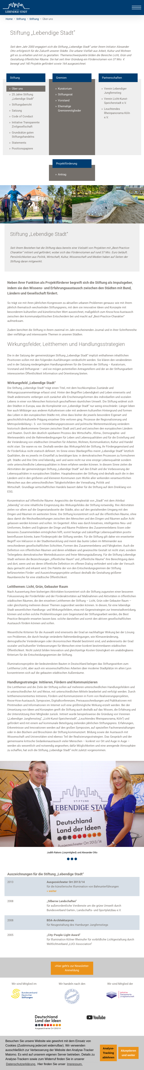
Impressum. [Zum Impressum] (75, 1064)
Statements (19, 142)
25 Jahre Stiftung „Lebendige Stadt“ (23, 96)
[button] (11, 812)
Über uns (17, 88)
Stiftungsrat (65, 94)
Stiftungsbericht (22, 104)
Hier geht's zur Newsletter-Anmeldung (72, 968)
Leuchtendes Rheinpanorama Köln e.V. (117, 113)
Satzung (17, 110)
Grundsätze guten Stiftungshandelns (23, 135)
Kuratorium (65, 88)
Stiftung (21, 18)
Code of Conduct (22, 116)
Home (9, 18)
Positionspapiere (22, 148)
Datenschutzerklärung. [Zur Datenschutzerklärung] (21, 1064)
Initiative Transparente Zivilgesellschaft (26, 124)
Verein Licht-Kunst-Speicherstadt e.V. (116, 101)
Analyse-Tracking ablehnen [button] (108, 1053)
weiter (52, 891)
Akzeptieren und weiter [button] (128, 1053)
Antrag (62, 174)
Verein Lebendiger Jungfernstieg (115, 91)
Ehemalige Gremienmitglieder (69, 108)
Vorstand (63, 100)
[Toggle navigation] (136, 7)
